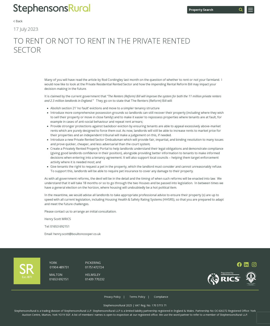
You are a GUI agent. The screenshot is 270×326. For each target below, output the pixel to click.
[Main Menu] (250, 9)
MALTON (55, 275)
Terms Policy (137, 296)
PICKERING (93, 263)
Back (19, 21)
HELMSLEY (92, 275)
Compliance (161, 296)
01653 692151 (59, 279)
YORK (53, 263)
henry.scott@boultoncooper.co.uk (77, 234)
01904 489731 (59, 267)
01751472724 (94, 267)
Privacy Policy (112, 296)
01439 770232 (94, 279)
